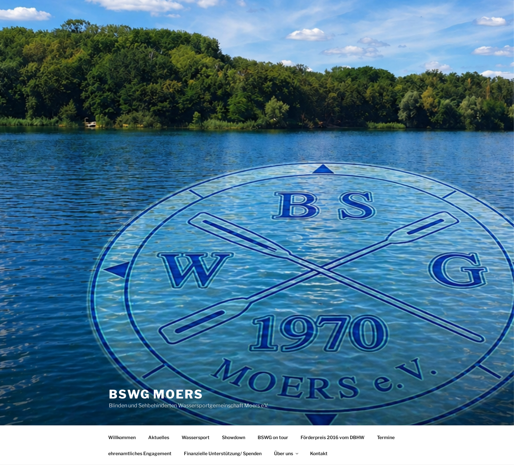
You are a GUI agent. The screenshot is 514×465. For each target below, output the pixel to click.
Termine (386, 437)
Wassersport (195, 437)
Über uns (286, 453)
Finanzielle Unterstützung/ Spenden (223, 453)
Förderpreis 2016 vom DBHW (333, 437)
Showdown (233, 437)
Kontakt (318, 453)
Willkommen (122, 437)
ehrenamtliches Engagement (139, 453)
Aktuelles (158, 437)
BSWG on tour (273, 437)
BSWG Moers (156, 394)
